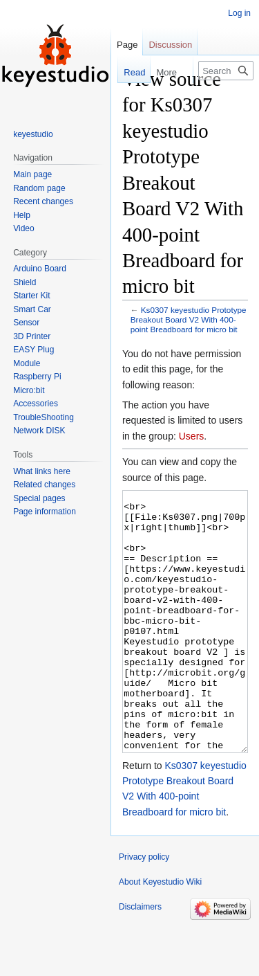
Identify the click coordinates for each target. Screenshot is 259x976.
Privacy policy (144, 909)
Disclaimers (140, 959)
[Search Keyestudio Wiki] (225, 70)
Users (191, 436)
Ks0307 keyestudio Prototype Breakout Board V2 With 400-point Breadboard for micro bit (189, 319)
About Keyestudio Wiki (160, 934)
